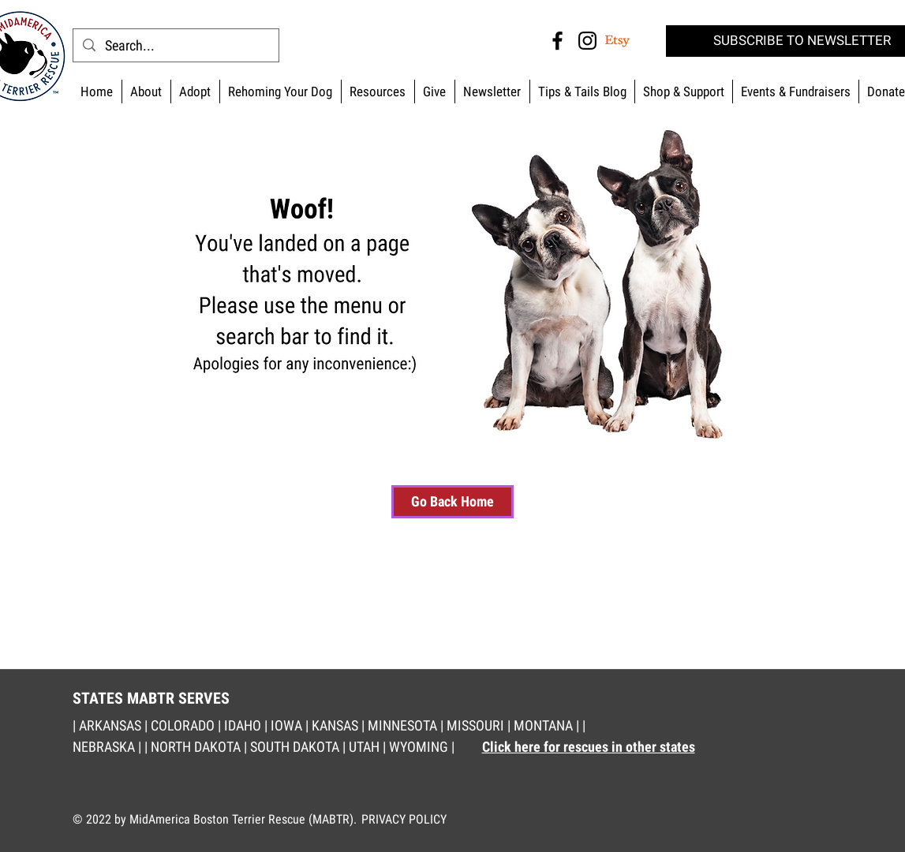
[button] (683, 91)
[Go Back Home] (452, 501)
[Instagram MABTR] (587, 40)
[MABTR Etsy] (617, 40)
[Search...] (175, 45)
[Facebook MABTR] (557, 40)
